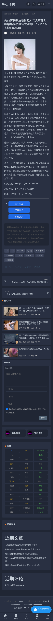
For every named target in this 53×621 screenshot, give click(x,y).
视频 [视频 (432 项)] (26, 503)
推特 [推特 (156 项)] (26, 472)
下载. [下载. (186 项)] (41, 455)
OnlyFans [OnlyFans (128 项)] (40, 450)
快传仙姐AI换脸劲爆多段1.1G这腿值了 (22, 554)
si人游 (29, 250)
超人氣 (39, 255)
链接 (37, 267)
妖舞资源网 (18, 608)
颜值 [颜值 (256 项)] (26, 512)
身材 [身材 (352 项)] (12, 508)
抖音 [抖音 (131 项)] (12, 472)
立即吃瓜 (19, 203)
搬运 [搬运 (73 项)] (40, 472)
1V (12, 250)
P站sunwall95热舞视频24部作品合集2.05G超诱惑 (25, 559)
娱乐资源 (25, 14)
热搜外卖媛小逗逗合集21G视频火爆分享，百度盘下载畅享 (33, 322)
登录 (41, 4)
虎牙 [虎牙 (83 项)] (40, 499)
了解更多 (19, 210)
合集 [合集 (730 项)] (12, 464)
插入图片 (9, 368)
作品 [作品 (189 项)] (26, 459)
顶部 (47, 617)
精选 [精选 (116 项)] (40, 490)
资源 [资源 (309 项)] (40, 503)
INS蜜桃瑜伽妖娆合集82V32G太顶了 (21, 545)
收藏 (18, 267)
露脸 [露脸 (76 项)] (12, 512)
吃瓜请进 (19, 216)
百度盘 (19, 255)
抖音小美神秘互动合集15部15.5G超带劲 (22, 565)
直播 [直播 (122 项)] (26, 486)
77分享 (26, 608)
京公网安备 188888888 (33, 604)
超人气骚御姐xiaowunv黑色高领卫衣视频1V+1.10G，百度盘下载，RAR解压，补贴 (34, 338)
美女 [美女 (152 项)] (40, 494)
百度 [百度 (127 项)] (26, 481)
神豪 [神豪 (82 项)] (40, 486)
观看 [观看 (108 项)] (12, 503)
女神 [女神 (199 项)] (26, 464)
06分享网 (8, 4)
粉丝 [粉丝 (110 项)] (26, 490)
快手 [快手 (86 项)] (40, 468)
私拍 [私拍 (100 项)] (12, 490)
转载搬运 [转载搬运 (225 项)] (26, 508)
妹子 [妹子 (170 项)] (40, 464)
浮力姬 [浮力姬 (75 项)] (11, 481)
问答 (26, 617)
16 (7, 250)
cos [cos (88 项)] (26, 450)
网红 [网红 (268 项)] (26, 494)
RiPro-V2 (22, 601)
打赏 (9, 267)
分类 (16, 617)
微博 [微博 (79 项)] (26, 468)
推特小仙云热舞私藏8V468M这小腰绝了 (22, 549)
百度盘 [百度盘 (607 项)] (11, 486)
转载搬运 (9, 260)
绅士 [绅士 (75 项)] (12, 494)
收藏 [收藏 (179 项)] (12, 477)
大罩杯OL (40, 250)
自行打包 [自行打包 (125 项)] (26, 499)
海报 (28, 267)
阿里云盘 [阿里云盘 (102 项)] (40, 508)
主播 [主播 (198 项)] (12, 459)
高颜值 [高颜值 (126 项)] (40, 512)
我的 (37, 617)
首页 (17, 14)
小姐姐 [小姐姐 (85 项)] (11, 468)
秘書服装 (29, 255)
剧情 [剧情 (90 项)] (40, 459)
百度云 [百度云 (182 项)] (40, 481)
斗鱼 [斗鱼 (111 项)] (26, 477)
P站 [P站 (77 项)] (12, 455)
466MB (20, 250)
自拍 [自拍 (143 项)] (12, 499)
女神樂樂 (9, 255)
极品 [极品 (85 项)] (40, 477)
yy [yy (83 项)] (26, 455)
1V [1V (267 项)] (12, 450)
